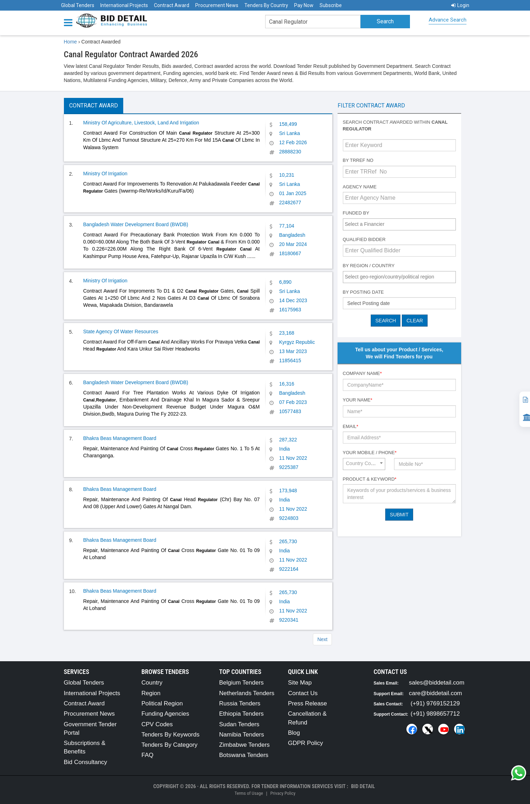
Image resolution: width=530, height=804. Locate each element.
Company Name (362, 373)
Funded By (356, 213)
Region (151, 693)
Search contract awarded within (395, 125)
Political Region (162, 703)
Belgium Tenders (241, 682)
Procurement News (216, 5)
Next (322, 639)
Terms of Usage (248, 793)
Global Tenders (77, 5)
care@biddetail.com (435, 693)
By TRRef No (358, 160)
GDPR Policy (305, 743)
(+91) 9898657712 (435, 713)
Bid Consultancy (85, 762)
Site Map (300, 682)
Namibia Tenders (241, 734)
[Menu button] (70, 22)
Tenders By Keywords (171, 734)
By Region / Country (369, 265)
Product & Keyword (370, 479)
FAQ (148, 755)
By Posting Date (363, 292)
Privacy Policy (282, 793)
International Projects (124, 5)
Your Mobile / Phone (370, 452)
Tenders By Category (170, 744)
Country (152, 682)
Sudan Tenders (239, 724)
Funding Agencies (165, 713)
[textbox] (401, 224)
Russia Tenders (240, 703)
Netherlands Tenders (247, 693)
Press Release (307, 703)
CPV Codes (157, 724)
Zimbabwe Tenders (244, 744)
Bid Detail (363, 786)
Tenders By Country (266, 5)
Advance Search (447, 20)
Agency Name (360, 186)
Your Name (358, 400)
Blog (294, 732)
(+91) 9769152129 (435, 703)
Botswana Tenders (244, 755)
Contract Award (171, 5)
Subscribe (331, 5)
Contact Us (303, 693)
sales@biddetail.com (436, 682)
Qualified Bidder (364, 239)
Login (460, 5)
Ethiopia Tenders (241, 713)
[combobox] (399, 224)
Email (350, 426)
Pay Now (304, 5)
